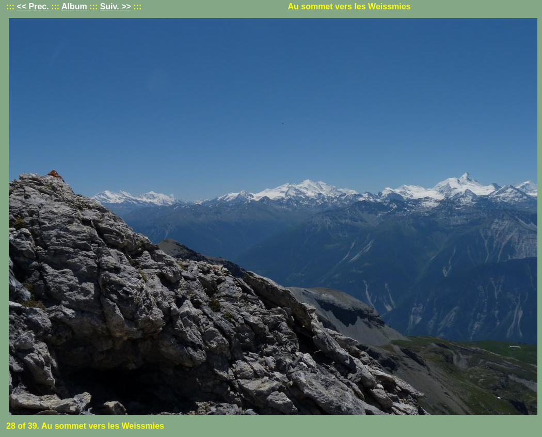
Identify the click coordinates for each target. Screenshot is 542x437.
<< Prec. (33, 6)
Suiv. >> (115, 6)
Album (74, 6)
